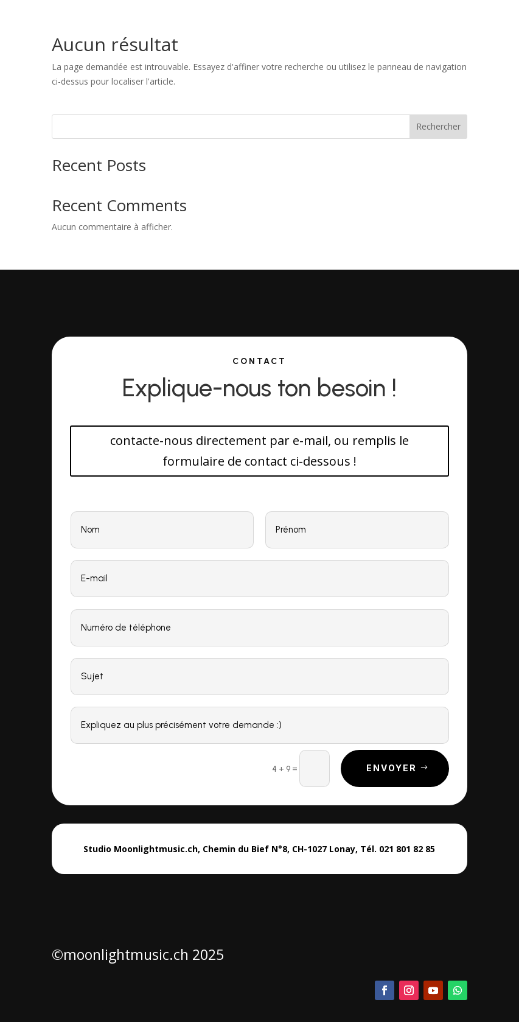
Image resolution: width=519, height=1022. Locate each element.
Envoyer (391, 768)
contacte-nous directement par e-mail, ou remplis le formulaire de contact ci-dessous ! (259, 450)
